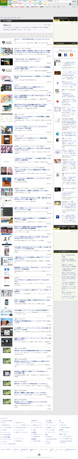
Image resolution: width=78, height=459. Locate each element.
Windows (9, 27)
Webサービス (20, 29)
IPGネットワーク (63, 434)
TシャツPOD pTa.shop (66, 436)
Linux (25, 29)
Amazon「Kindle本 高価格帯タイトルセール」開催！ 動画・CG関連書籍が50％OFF (69, 205)
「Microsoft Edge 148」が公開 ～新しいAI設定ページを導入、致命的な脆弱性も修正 (69, 134)
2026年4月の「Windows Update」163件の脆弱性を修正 (69, 260)
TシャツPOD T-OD (37, 427)
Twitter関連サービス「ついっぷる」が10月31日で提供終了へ (31, 310)
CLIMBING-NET (36, 436)
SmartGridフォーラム (20, 422)
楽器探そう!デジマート (38, 425)
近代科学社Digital (36, 441)
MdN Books (49, 436)
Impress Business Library (21, 427)
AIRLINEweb (49, 422)
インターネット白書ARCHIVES (8, 443)
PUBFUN (61, 429)
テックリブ (47, 441)
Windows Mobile (26, 27)
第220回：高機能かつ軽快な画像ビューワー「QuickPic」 (30, 392)
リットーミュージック (38, 422)
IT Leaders (4, 429)
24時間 (62, 20)
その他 (29, 29)
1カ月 (74, 20)
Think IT (3, 422)
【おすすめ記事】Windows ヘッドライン (67, 251)
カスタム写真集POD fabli (66, 438)
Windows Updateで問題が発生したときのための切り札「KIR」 (69, 278)
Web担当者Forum (6, 425)
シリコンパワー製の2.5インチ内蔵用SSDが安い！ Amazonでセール (69, 194)
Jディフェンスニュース (52, 425)
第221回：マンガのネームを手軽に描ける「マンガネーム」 (31, 383)
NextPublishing (19, 441)
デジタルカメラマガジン (7, 439)
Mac (13, 27)
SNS (54, 6)
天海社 (62, 422)
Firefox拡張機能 (34, 27)
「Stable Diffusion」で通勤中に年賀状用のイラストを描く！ (32, 190)
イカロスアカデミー (51, 432)
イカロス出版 (48, 420)
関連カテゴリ (7, 25)
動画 (59, 6)
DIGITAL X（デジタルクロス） (22, 432)
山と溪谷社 (33, 432)
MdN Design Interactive (52, 439)
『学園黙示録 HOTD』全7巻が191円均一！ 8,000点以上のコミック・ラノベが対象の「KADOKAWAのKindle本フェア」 (69, 165)
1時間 (56, 20)
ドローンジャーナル (6, 432)
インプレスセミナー (20, 429)
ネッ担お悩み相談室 (6, 434)
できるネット (5, 441)
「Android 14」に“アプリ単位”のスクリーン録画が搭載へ (31, 138)
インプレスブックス (20, 438)
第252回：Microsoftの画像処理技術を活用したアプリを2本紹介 (32, 350)
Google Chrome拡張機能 (43, 27)
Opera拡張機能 (6, 29)
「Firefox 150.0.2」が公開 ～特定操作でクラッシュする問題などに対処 (69, 101)
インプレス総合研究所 (7, 427)
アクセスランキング (63, 18)
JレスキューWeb (50, 429)
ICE (60, 420)
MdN (46, 434)
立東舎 (34, 429)
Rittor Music (34, 420)
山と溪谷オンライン (37, 434)
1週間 (68, 20)
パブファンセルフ (65, 431)
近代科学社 (33, 439)
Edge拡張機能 (13, 29)
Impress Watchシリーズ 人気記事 (66, 226)
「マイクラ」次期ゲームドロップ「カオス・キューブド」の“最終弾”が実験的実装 (69, 73)
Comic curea (63, 425)
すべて (4, 27)
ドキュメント (48, 6)
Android (17, 27)
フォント (64, 6)
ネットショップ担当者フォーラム (23, 425)
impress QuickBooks (65, 427)
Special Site (61, 43)
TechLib (48, 443)
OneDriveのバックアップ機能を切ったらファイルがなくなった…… (69, 288)
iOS (21, 27)
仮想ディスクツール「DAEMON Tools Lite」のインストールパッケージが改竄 (69, 83)
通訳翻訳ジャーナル (51, 427)
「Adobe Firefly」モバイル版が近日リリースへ (28, 59)
